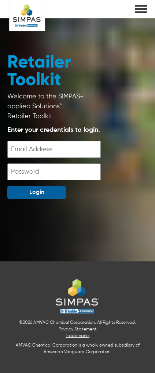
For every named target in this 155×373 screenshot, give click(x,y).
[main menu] (141, 9)
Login (36, 192)
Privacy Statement (78, 329)
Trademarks (77, 336)
